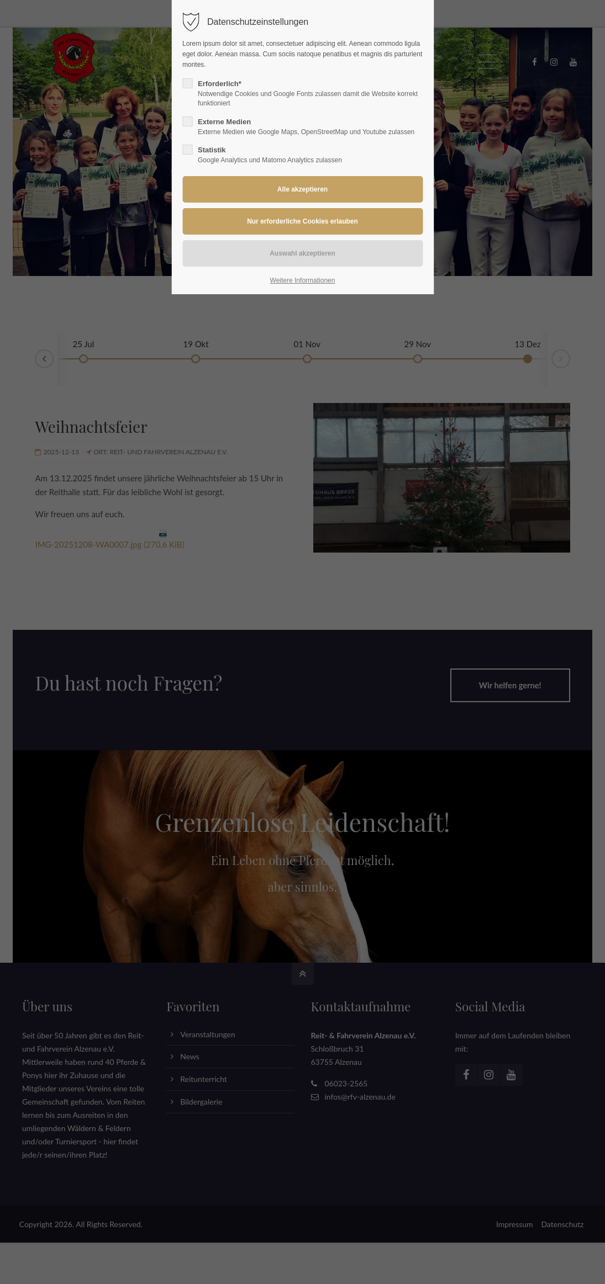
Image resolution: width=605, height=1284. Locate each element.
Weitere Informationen (302, 280)
